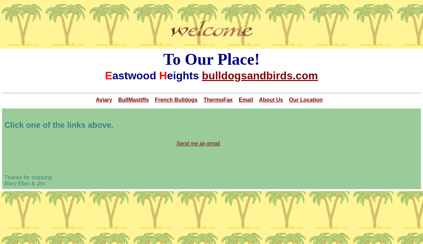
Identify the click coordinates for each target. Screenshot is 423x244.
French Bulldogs (176, 100)
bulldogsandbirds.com (260, 75)
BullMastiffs (133, 100)
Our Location (306, 100)
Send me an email (198, 143)
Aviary (104, 100)
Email (246, 100)
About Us (271, 100)
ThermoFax (218, 100)
